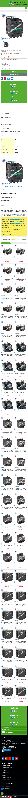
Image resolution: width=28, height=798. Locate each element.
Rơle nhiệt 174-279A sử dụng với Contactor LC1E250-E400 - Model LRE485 (7, 298)
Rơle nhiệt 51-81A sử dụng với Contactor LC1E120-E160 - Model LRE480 (20, 336)
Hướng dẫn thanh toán (6, 727)
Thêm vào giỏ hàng (14, 74)
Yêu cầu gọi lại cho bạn (6, 729)
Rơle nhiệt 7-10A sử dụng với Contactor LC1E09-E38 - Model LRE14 (21, 470)
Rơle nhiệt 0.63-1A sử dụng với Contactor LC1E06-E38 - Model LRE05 (21, 528)
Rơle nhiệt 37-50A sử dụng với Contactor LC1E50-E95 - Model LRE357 (7, 394)
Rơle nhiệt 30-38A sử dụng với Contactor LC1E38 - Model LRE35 (7, 432)
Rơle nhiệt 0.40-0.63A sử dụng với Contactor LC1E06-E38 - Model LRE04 (7, 547)
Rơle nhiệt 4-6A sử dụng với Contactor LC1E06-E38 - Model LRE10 (21, 489)
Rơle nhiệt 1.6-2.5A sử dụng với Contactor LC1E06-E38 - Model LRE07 (21, 508)
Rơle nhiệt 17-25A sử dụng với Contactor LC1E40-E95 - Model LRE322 (21, 413)
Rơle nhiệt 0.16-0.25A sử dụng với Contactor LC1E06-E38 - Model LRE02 (7, 566)
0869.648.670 (14, 91)
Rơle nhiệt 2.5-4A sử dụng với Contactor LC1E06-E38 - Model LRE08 (7, 508)
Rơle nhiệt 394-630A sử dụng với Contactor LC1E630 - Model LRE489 (7, 260)
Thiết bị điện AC (5, 774)
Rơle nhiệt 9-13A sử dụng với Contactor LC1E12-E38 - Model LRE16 (7, 470)
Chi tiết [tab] (2, 104)
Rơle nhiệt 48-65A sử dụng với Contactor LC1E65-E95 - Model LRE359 (21, 375)
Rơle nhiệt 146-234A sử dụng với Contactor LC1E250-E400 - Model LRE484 (20, 298)
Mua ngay (14, 71)
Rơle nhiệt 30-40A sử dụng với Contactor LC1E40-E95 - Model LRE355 (21, 394)
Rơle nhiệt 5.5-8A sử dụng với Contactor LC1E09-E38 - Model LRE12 (7, 489)
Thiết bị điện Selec (5, 772)
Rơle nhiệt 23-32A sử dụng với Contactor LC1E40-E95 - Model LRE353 (7, 413)
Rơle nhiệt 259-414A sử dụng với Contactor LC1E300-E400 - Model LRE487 (7, 279)
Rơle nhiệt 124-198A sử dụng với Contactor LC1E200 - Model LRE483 (7, 317)
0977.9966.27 (14, 84)
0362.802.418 (14, 98)
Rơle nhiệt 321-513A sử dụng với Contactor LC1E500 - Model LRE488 (21, 260)
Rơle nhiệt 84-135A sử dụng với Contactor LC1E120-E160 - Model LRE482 (21, 317)
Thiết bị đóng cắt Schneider (7, 767)
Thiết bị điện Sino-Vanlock (6, 777)
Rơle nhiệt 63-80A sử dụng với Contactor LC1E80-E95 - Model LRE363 (21, 355)
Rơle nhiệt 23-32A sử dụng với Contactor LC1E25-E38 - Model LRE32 (21, 432)
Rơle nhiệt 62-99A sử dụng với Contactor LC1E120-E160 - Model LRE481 (7, 336)
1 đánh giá (4, 51)
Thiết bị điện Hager (5, 770)
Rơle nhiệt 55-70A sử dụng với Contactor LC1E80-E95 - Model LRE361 (7, 375)
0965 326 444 (11, 746)
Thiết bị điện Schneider (6, 765)
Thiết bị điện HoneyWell (6, 779)
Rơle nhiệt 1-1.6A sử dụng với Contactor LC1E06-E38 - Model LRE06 (7, 528)
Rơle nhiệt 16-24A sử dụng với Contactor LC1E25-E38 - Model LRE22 (7, 451)
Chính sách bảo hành (6, 786)
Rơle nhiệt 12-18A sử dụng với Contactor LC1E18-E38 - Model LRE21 (21, 451)
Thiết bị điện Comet (5, 775)
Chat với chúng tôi (7, 732)
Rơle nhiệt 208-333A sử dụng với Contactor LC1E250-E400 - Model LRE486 (20, 279)
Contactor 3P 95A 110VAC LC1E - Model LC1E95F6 (14, 186)
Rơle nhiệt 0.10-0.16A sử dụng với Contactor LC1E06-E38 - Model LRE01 (20, 566)
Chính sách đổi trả (5, 788)
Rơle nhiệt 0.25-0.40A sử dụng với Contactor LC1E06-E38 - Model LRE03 (20, 547)
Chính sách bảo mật (5, 790)
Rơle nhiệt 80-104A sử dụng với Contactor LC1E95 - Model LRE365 (7, 355)
